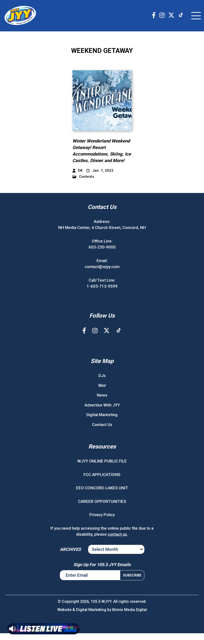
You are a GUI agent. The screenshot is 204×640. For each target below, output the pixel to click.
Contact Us (102, 431)
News (102, 402)
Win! (102, 392)
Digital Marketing (102, 421)
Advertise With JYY (102, 411)
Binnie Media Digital (129, 616)
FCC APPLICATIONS (102, 481)
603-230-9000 (102, 254)
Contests (83, 183)
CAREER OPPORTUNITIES (102, 508)
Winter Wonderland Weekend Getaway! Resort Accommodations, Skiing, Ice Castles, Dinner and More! (99, 154)
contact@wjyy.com (102, 273)
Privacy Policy (102, 521)
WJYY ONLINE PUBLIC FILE (102, 468)
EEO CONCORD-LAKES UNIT (102, 494)
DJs (102, 382)
